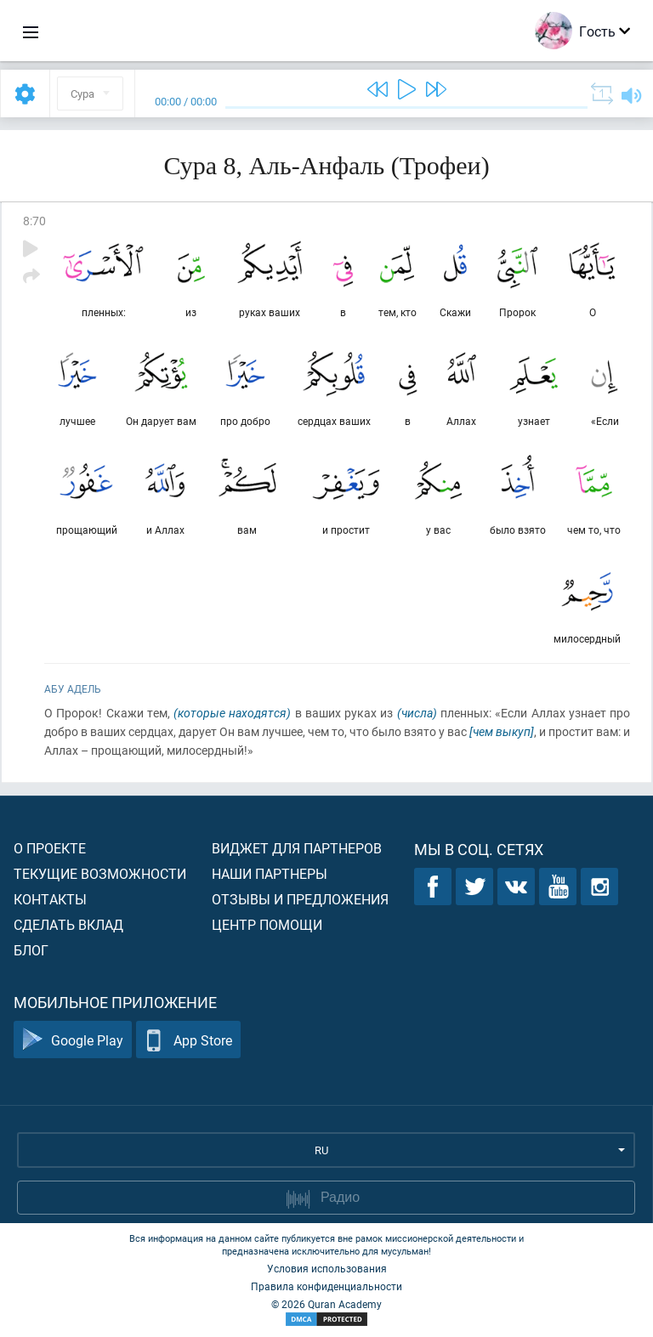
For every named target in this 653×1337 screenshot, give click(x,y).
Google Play (72, 1040)
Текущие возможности (100, 873)
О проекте (50, 848)
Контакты (50, 899)
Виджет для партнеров (297, 848)
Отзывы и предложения (300, 899)
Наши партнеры (269, 873)
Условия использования (327, 1268)
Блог (31, 950)
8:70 (34, 220)
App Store (188, 1040)
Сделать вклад (68, 924)
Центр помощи (267, 924)
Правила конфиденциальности (326, 1286)
